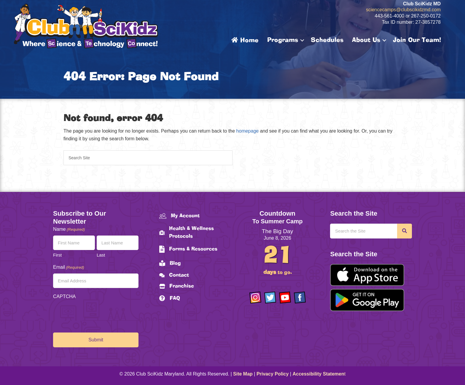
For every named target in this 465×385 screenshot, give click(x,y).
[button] (302, 40)
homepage (247, 130)
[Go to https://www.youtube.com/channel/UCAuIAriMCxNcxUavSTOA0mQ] (285, 297)
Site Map (243, 373)
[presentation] (98, 314)
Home (245, 40)
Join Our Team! (417, 40)
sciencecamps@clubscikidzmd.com (403, 9)
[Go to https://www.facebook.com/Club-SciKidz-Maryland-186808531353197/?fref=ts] (300, 297)
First (57, 254)
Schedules (327, 40)
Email (68, 267)
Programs (282, 40)
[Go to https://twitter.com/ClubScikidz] (270, 297)
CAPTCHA (64, 296)
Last (101, 254)
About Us (366, 40)
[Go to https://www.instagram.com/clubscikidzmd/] (255, 297)
